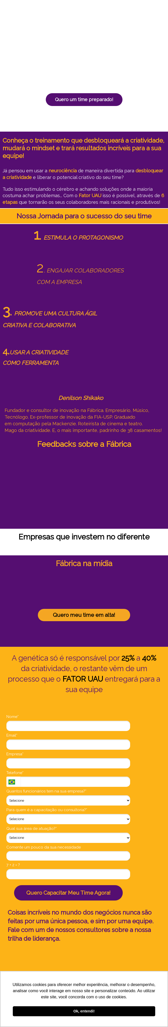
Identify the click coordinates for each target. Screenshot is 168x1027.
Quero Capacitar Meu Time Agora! (68, 893)
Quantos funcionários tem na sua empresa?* (46, 791)
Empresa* (15, 754)
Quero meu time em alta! (84, 615)
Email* (11, 735)
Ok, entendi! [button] (84, 1011)
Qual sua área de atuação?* (31, 828)
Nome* (12, 716)
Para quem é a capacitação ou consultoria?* (46, 810)
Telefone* (15, 772)
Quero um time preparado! (84, 99)
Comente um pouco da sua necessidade (43, 847)
